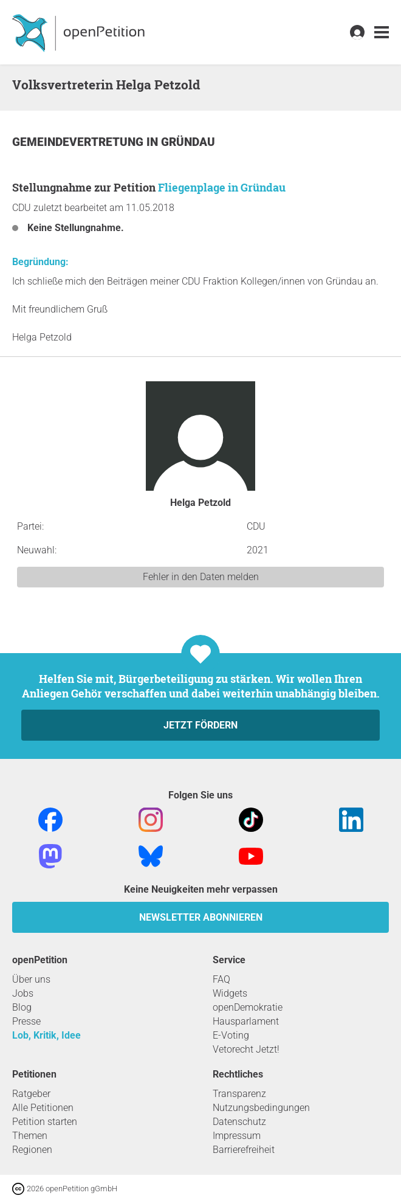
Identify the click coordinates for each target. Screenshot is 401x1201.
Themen (29, 1135)
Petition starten (44, 1121)
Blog (22, 1007)
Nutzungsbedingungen (261, 1107)
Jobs (22, 993)
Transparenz (239, 1093)
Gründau (188, 142)
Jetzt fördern (200, 725)
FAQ (221, 979)
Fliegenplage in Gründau (222, 187)
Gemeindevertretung (79, 142)
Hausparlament (246, 1021)
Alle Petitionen (43, 1107)
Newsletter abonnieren (200, 917)
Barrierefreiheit (244, 1149)
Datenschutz (239, 1121)
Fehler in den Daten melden (201, 577)
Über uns (31, 979)
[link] (381, 32)
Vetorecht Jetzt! (246, 1049)
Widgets (230, 993)
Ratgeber (31, 1093)
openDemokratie (248, 1007)
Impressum (237, 1135)
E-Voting (231, 1035)
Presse (26, 1021)
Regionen (32, 1149)
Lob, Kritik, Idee (46, 1035)
